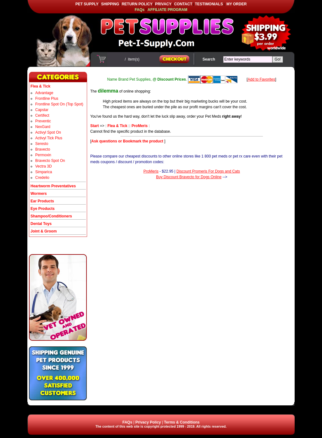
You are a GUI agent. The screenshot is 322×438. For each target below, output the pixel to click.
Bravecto (42, 149)
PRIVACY (163, 4)
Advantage (44, 93)
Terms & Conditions (182, 422)
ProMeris (139, 126)
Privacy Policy (148, 422)
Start (94, 126)
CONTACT (183, 4)
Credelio (42, 177)
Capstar (41, 110)
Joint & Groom (44, 231)
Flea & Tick (117, 126)
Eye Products (43, 208)
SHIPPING (110, 4)
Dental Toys (41, 224)
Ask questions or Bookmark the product (127, 141)
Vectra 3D (43, 166)
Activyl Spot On (48, 132)
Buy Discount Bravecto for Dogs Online (188, 177)
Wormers (39, 193)
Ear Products (42, 201)
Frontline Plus (46, 98)
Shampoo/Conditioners (51, 216)
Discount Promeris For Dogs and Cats (208, 171)
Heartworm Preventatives (53, 186)
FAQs (127, 422)
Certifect (42, 115)
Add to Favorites (261, 79)
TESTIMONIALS (209, 4)
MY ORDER (236, 4)
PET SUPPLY (87, 4)
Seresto (41, 144)
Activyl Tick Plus (48, 138)
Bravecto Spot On (50, 160)
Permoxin (43, 155)
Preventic (43, 121)
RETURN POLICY (137, 4)
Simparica (43, 172)
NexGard (42, 127)
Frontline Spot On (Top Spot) (59, 104)
